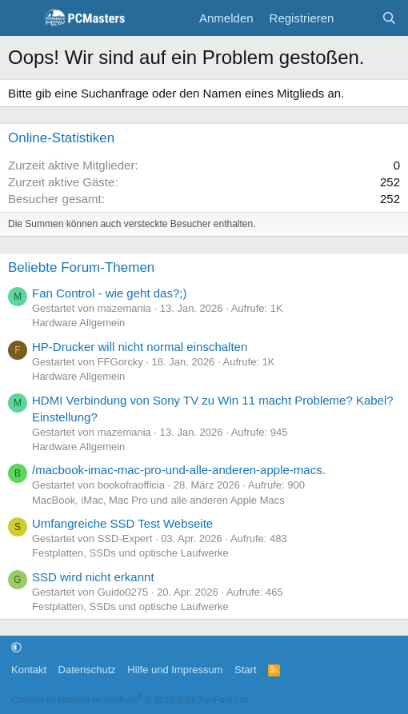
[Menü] (22, 18)
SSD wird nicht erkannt (93, 577)
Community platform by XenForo (130, 699)
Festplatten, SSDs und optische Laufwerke (130, 553)
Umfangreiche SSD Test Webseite (122, 523)
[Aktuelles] (357, 18)
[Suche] (389, 18)
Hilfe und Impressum (174, 670)
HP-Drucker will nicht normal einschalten (139, 346)
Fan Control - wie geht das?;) (109, 293)
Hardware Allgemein (78, 323)
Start (245, 670)
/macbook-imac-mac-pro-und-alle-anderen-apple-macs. (179, 470)
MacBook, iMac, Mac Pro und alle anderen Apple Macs (158, 500)
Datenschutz (87, 670)
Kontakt (28, 670)
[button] (16, 647)
